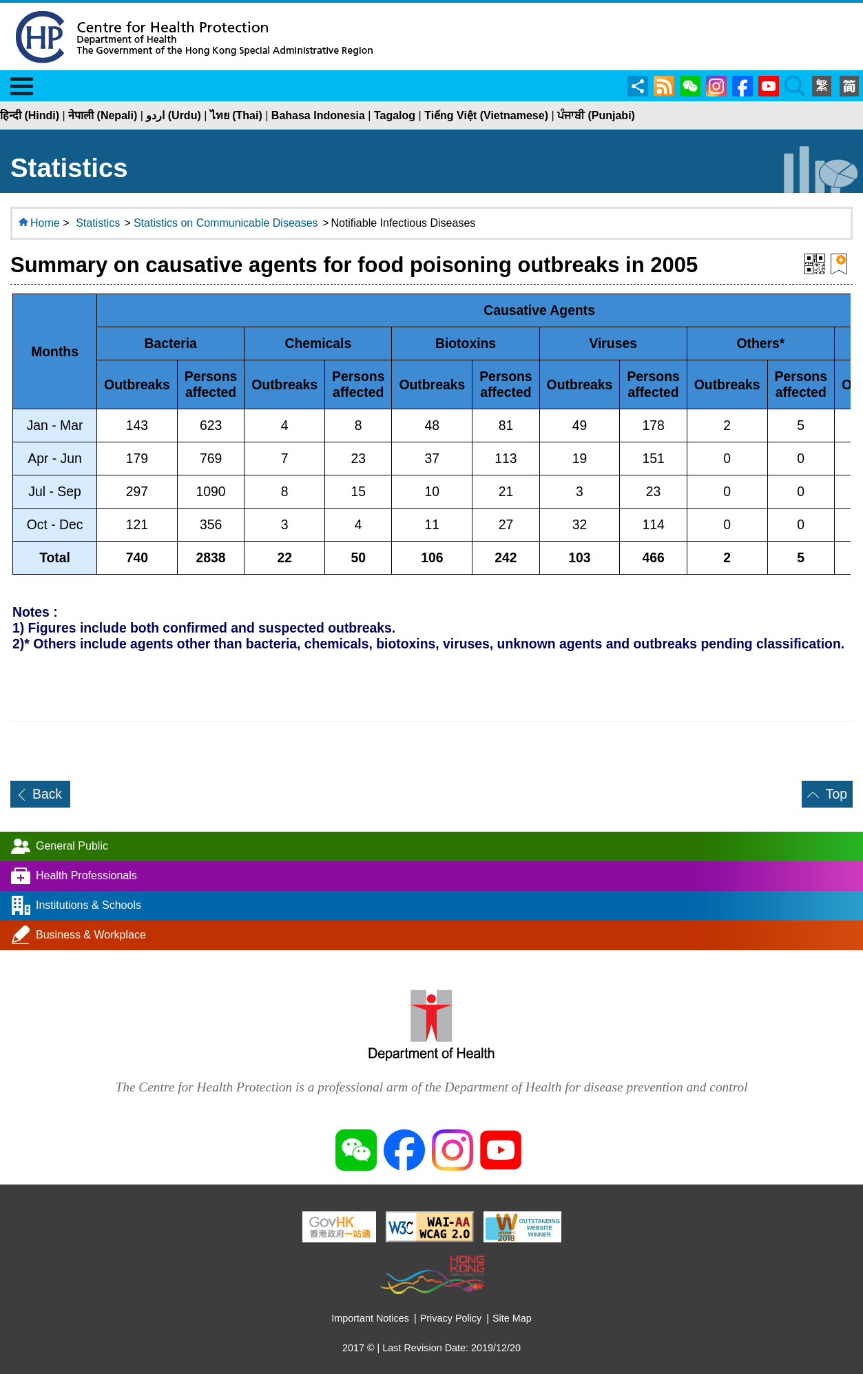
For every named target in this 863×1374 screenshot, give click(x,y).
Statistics (98, 223)
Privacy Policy (451, 1318)
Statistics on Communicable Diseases (226, 223)
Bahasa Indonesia (318, 115)
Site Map (512, 1318)
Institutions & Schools (88, 905)
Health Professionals (86, 875)
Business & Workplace (91, 935)
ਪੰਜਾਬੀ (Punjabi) (596, 115)
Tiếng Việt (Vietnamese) (486, 115)
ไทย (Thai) (236, 115)
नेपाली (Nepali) (102, 115)
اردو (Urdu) (173, 115)
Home (45, 223)
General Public (72, 846)
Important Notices (370, 1318)
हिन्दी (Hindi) (29, 115)
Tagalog (394, 115)
